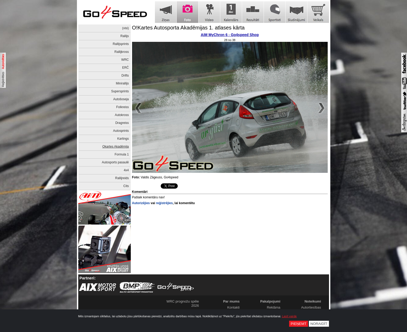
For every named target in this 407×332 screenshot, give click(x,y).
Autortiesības (311, 307)
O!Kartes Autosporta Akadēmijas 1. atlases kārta (188, 28)
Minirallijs (122, 83)
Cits (126, 186)
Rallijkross (121, 52)
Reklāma (273, 307)
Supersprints (120, 91)
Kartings (123, 138)
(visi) (125, 28)
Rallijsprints (121, 44)
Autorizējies (141, 203)
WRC (125, 60)
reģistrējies (164, 203)
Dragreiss (122, 123)
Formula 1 (121, 154)
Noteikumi (313, 301)
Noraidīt (318, 324)
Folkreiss (122, 107)
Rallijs (124, 36)
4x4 (126, 170)
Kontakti (233, 307)
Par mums (231, 301)
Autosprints (121, 131)
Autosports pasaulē (115, 162)
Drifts (125, 75)
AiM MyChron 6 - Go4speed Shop (230, 35)
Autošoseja (121, 99)
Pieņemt (298, 324)
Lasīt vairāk (289, 316)
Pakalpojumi (270, 301)
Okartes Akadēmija (115, 146)
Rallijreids (122, 178)
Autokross (122, 115)
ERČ (125, 67)
